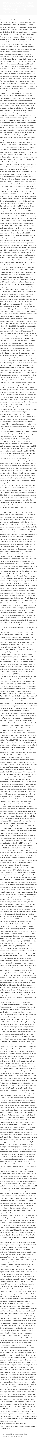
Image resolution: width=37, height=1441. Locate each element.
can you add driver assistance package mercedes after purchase (18, 7)
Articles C (7, 1428)
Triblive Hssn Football (7, 1424)
